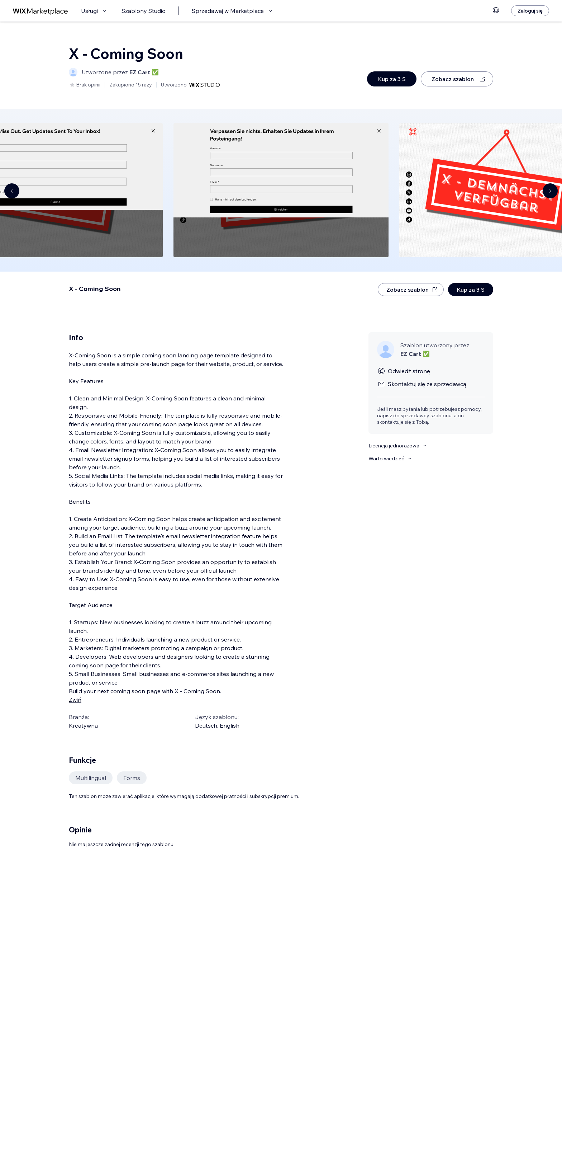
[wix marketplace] (40, 11)
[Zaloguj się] (530, 10)
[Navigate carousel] (11, 190)
